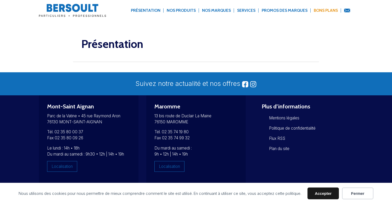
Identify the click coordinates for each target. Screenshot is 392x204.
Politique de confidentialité (292, 128)
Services (246, 10)
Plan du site (279, 148)
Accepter (323, 193)
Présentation (145, 10)
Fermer (358, 193)
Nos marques (216, 10)
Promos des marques (284, 10)
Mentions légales (284, 117)
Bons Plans (326, 10)
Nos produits (181, 10)
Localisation (62, 166)
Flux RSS (277, 138)
